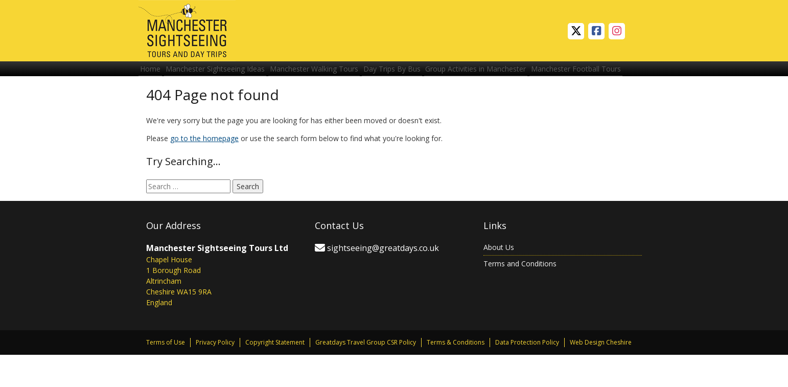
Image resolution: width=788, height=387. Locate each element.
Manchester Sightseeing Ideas (225, 73)
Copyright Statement (275, 374)
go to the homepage (204, 170)
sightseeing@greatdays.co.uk (383, 280)
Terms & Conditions (455, 374)
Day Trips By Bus (417, 73)
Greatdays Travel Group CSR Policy (365, 374)
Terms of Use (165, 374)
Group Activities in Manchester (508, 73)
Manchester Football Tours (189, 96)
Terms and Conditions (520, 296)
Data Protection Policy (527, 374)
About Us (498, 279)
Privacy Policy (215, 374)
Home (154, 73)
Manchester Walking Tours (332, 73)
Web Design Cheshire (601, 374)
